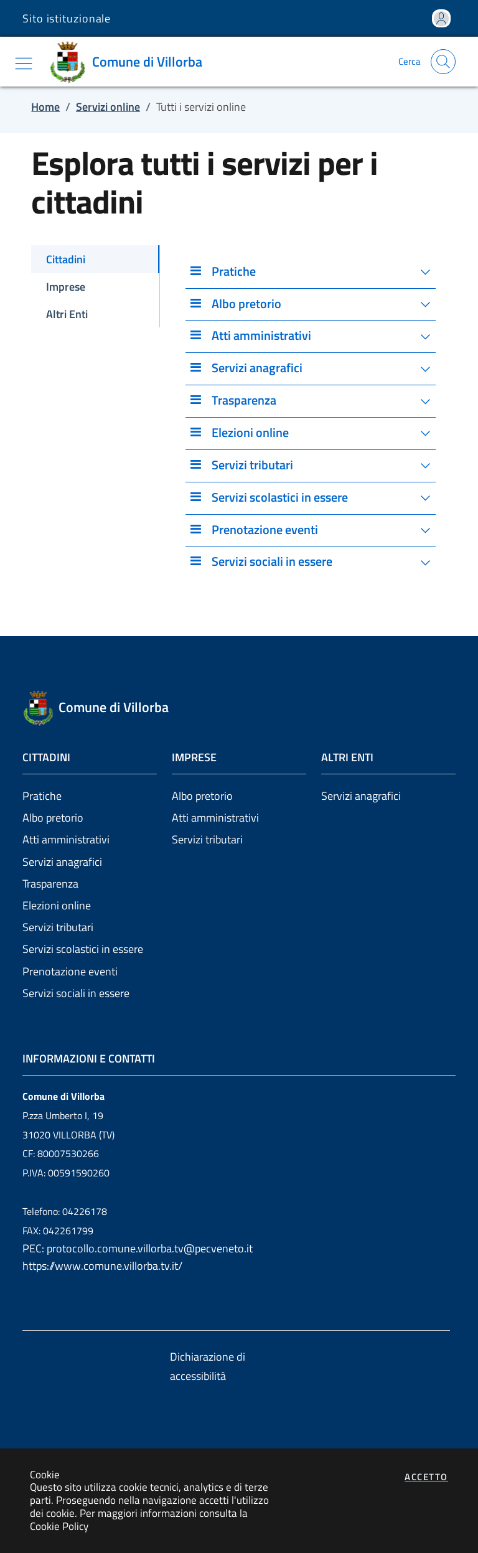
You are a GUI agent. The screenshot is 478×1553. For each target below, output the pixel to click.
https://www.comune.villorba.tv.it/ (102, 1265)
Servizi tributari (57, 927)
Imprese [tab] (65, 286)
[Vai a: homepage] (129, 61)
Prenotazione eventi (70, 971)
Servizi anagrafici (62, 861)
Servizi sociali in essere (75, 993)
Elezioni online (56, 905)
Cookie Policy (59, 1526)
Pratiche (42, 795)
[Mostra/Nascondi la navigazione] (24, 63)
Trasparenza (50, 883)
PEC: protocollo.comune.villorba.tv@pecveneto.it (137, 1248)
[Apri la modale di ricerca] (443, 61)
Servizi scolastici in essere (82, 949)
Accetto (426, 1476)
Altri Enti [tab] (67, 314)
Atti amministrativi (66, 839)
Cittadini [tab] (65, 259)
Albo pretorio (52, 817)
